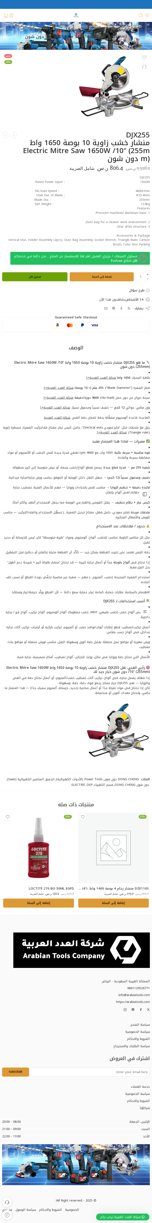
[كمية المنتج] (141, 276)
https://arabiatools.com (133, 1002)
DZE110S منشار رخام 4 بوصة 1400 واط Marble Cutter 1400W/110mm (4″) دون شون (113, 888)
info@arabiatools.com (134, 995)
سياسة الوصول (25, 1210)
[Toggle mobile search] (140, 15)
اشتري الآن (35, 276)
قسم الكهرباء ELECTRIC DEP (92, 785)
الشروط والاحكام (138, 1039)
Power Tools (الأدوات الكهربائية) (92, 42)
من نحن (7, 1210)
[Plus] (147, 274)
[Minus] (147, 279)
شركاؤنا (145, 1108)
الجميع (50, 779)
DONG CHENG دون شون (121, 779)
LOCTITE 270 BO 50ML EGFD (51, 888)
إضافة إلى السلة (102, 276)
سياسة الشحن (140, 1025)
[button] (113, 903)
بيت (122, 42)
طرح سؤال (139, 290)
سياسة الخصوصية (137, 1032)
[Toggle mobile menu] (147, 15)
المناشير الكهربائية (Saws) (46, 42)
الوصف (76, 347)
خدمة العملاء (140, 1087)
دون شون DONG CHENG (132, 785)
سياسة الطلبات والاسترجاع (132, 1046)
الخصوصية (72, 1210)
